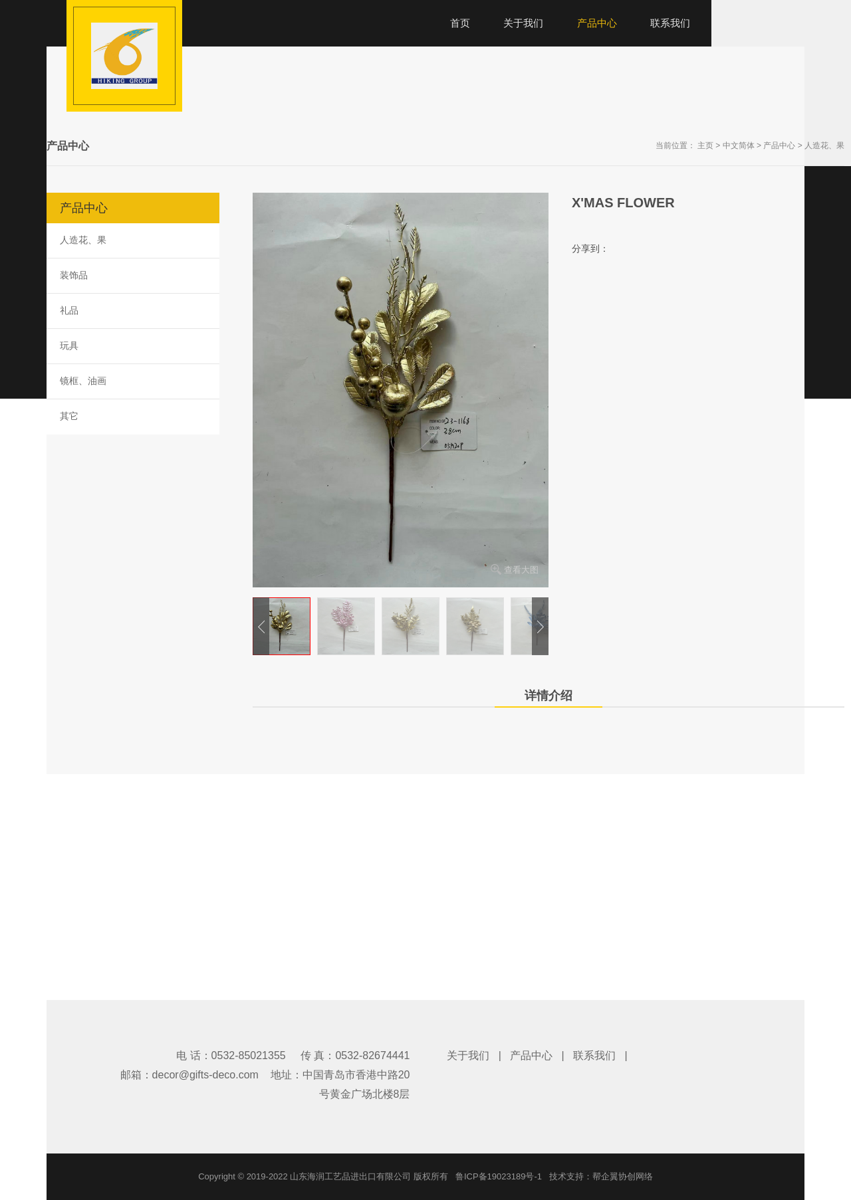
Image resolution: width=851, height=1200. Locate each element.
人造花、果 (824, 145)
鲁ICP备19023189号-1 (498, 1176)
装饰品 (74, 275)
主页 (705, 145)
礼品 (69, 310)
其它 (69, 416)
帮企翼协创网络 (622, 1176)
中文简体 (739, 145)
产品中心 (779, 145)
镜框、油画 (83, 380)
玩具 (69, 345)
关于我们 (468, 1055)
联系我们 (594, 1055)
